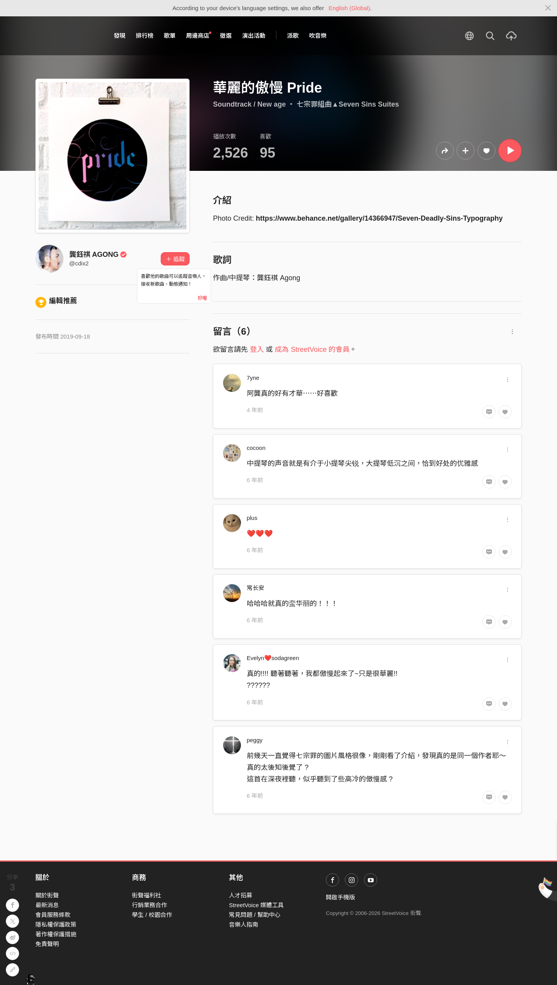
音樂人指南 (243, 924)
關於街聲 (47, 895)
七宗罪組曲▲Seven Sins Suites (348, 104)
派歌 (293, 35)
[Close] (548, 8)
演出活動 (253, 35)
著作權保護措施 (55, 934)
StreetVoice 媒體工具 (256, 905)
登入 (257, 349)
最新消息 (47, 905)
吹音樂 (318, 35)
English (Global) (349, 8)
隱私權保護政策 (55, 924)
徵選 (226, 35)
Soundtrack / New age (249, 104)
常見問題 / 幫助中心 (255, 914)
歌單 (170, 35)
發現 (119, 35)
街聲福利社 (146, 895)
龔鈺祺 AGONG (98, 254)
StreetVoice (67, 36)
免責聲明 (47, 944)
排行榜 (144, 35)
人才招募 (240, 895)
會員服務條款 (52, 914)
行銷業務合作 (149, 905)
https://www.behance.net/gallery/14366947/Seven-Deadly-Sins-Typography (379, 218)
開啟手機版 (340, 897)
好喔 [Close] (202, 298)
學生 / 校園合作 (152, 914)
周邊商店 (199, 35)
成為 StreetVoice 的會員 (312, 349)
